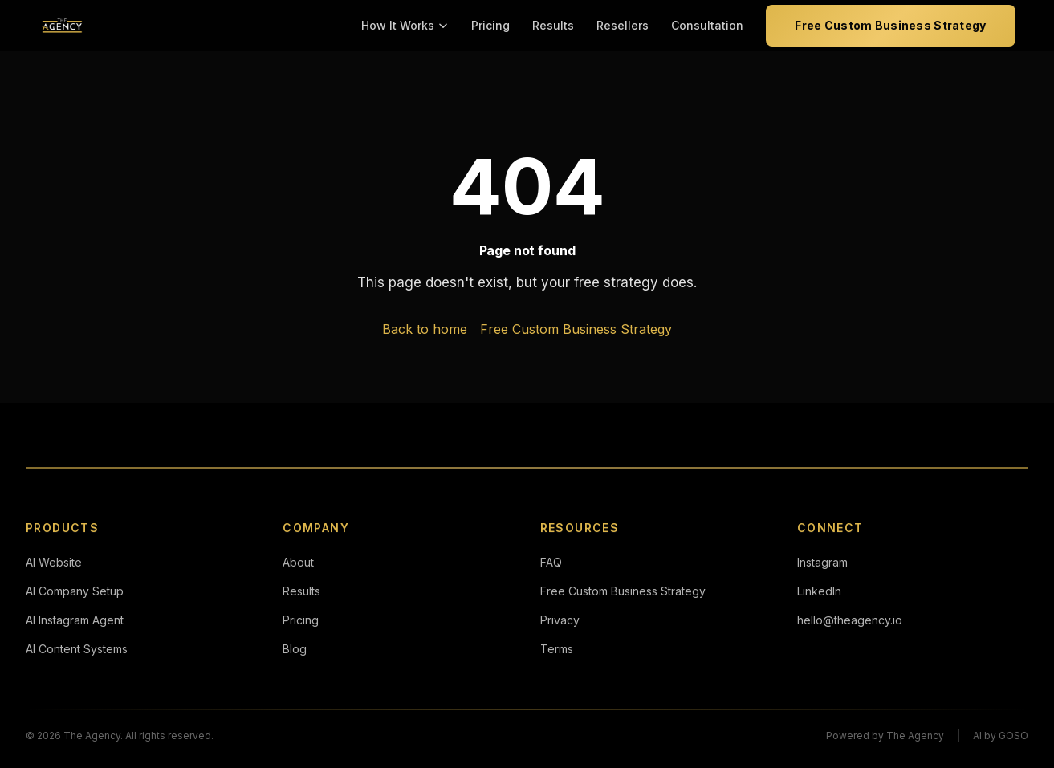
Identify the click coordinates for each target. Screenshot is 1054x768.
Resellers (622, 25)
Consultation (707, 25)
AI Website (54, 562)
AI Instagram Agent (75, 620)
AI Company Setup (75, 591)
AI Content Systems (77, 649)
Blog (295, 649)
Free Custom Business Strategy (890, 25)
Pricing (490, 25)
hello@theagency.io (849, 620)
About (298, 562)
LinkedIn (819, 591)
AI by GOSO (1000, 735)
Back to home (424, 329)
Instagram (822, 562)
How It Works (405, 25)
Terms (556, 649)
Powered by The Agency (885, 735)
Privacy (560, 620)
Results (553, 25)
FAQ (551, 562)
